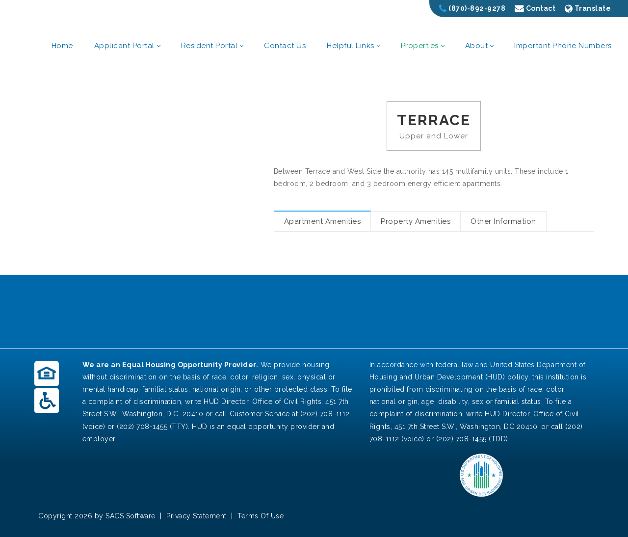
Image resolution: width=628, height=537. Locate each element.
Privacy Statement (196, 516)
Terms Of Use (260, 516)
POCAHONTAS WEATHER (314, 312)
